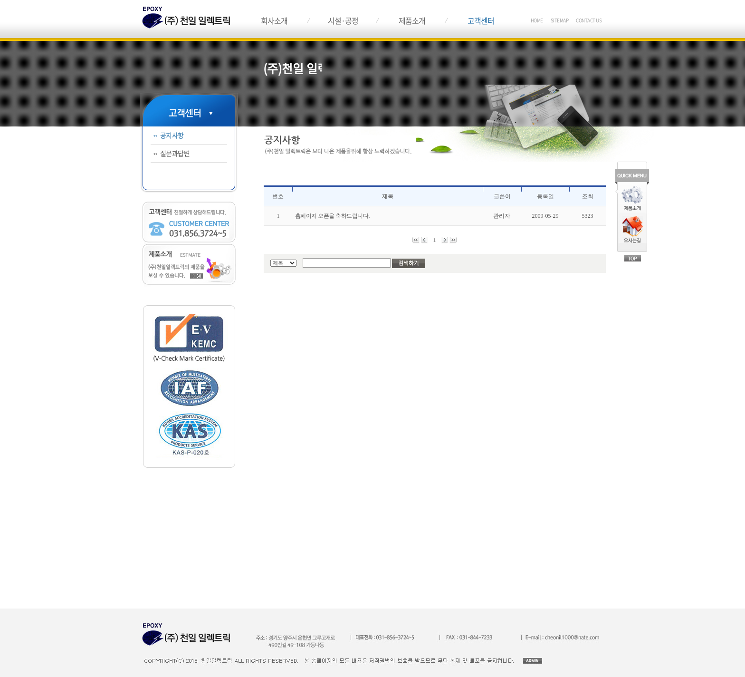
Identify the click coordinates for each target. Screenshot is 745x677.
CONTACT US (589, 20)
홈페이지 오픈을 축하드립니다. (332, 216)
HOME (537, 20)
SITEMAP (560, 20)
